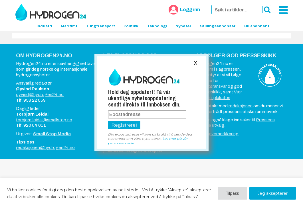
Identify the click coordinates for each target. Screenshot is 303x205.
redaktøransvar (212, 86)
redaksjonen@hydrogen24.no (45, 147)
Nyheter (183, 26)
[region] (151, 191)
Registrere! (124, 125)
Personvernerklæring (218, 134)
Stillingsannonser (218, 26)
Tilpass (232, 193)
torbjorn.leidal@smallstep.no (44, 120)
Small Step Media (52, 134)
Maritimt (69, 26)
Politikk (131, 26)
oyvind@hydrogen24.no (40, 94)
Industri (44, 26)
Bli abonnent (256, 26)
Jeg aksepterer (273, 193)
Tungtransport (100, 26)
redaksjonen (240, 106)
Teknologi (157, 26)
